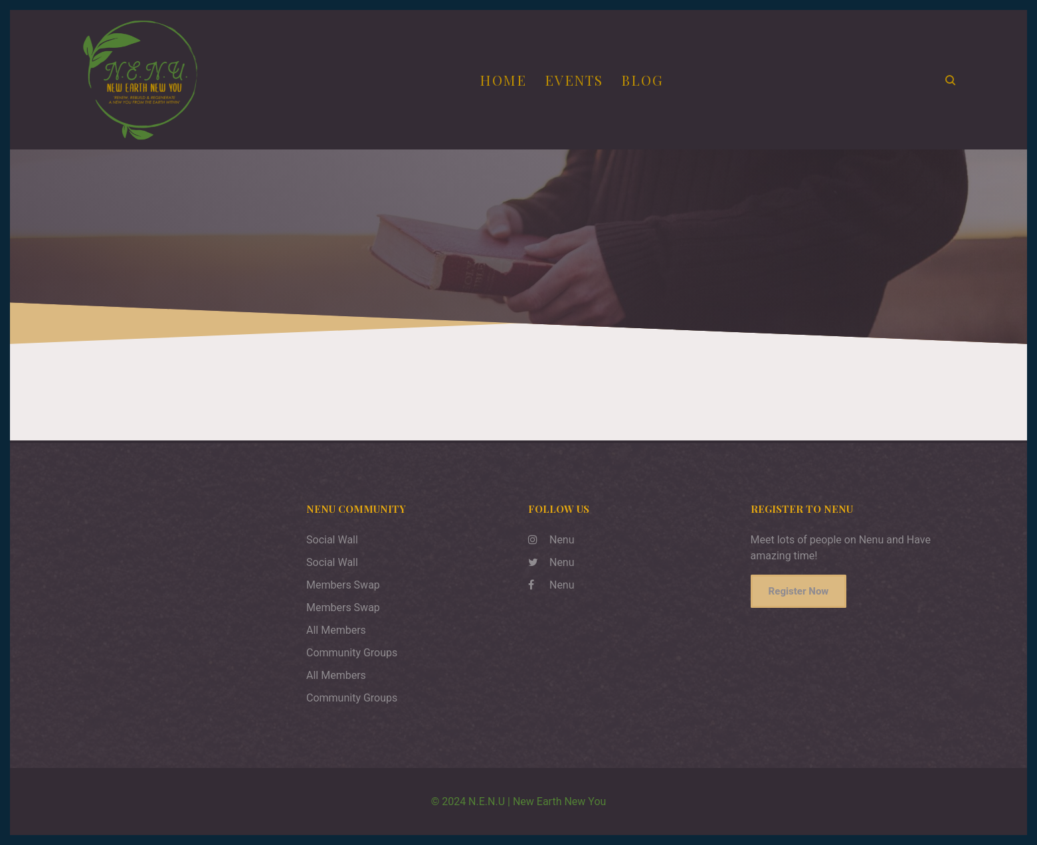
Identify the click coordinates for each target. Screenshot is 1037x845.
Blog (642, 79)
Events (574, 79)
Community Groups (351, 652)
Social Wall (332, 539)
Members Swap (343, 585)
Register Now (799, 591)
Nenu (551, 539)
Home (503, 79)
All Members (336, 630)
